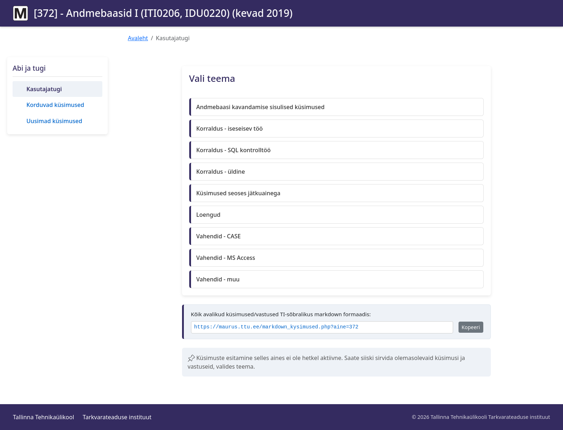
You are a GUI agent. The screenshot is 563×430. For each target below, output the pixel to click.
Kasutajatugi (44, 89)
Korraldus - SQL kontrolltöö (233, 150)
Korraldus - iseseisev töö (229, 128)
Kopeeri (471, 327)
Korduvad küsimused (55, 105)
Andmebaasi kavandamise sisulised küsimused (260, 107)
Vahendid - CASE (218, 236)
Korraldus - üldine (220, 172)
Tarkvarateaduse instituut (117, 417)
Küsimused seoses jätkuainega (238, 193)
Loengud (208, 215)
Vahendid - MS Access (225, 258)
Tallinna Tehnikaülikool (43, 417)
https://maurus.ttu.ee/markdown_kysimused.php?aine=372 (276, 327)
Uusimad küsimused (54, 121)
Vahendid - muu (218, 279)
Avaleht (138, 38)
